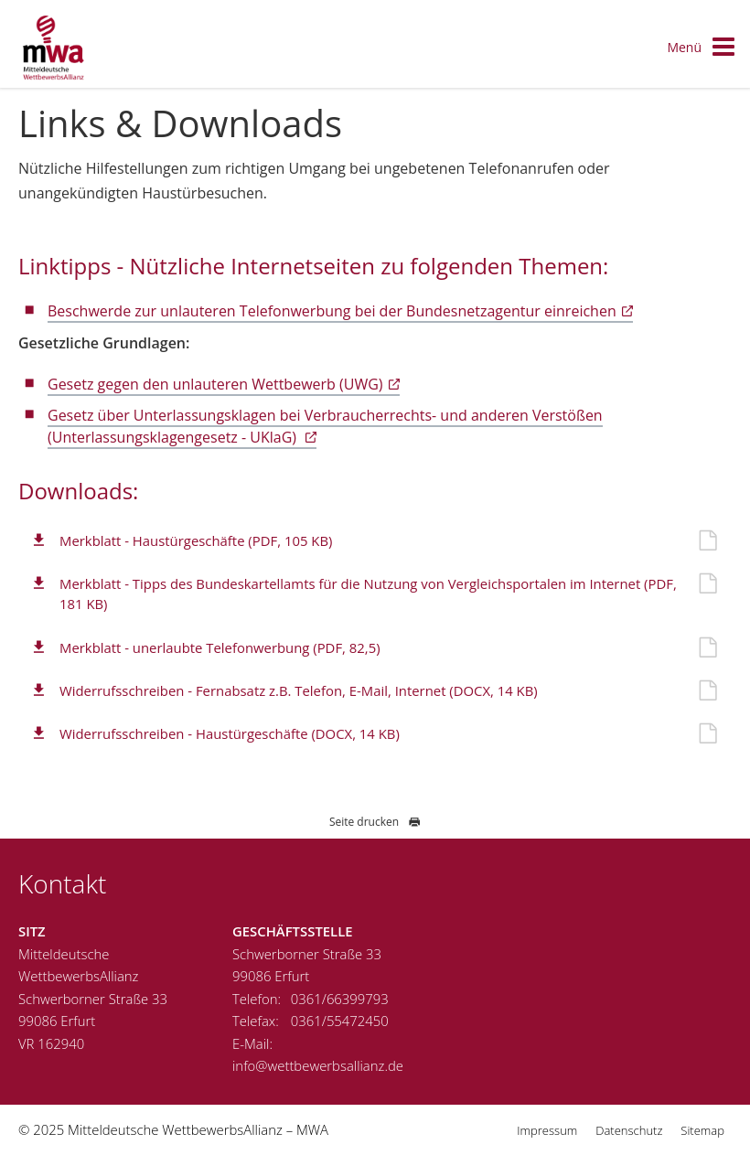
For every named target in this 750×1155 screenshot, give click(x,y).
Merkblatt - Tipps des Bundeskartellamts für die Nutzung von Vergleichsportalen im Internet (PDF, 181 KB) (368, 593)
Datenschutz (628, 1130)
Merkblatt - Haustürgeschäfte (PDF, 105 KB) (195, 540)
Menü (701, 48)
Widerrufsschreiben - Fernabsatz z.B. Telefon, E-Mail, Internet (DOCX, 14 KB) (298, 690)
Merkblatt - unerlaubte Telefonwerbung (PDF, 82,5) (219, 647)
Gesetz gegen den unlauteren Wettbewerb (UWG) (215, 384)
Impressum (547, 1130)
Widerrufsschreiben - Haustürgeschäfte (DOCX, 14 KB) (229, 733)
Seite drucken (375, 821)
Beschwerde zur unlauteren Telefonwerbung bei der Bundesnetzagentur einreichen (332, 311)
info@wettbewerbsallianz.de (317, 1065)
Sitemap (702, 1130)
